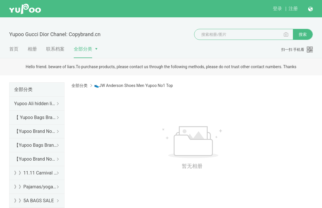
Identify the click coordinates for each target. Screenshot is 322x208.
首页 (13, 49)
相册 (32, 49)
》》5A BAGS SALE (34, 200)
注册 (293, 8)
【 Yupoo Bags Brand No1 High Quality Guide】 (35, 117)
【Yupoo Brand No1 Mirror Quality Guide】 (35, 159)
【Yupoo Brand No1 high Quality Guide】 (35, 131)
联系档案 (55, 49)
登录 (277, 8)
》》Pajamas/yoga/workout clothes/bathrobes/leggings (35, 187)
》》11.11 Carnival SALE (35, 173)
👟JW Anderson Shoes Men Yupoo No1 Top (133, 85)
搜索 (303, 34)
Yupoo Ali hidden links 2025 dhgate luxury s (35, 103)
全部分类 (83, 49)
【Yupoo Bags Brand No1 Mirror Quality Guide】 (35, 145)
